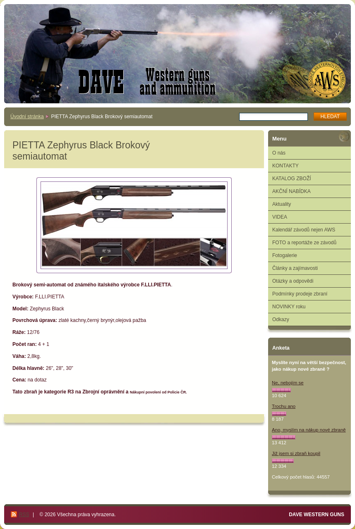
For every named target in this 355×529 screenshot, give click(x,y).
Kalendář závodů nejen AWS (303, 230)
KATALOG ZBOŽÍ (291, 178)
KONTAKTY (285, 166)
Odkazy (280, 319)
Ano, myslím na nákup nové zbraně (309, 429)
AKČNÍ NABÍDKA (291, 191)
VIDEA (279, 217)
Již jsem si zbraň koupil (296, 453)
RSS (24, 514)
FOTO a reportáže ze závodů (304, 242)
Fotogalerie (284, 255)
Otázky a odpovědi (292, 281)
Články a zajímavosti (295, 268)
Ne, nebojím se (288, 382)
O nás (278, 153)
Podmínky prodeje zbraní (299, 294)
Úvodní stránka (27, 116)
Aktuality (281, 204)
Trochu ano (283, 406)
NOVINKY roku (288, 307)
